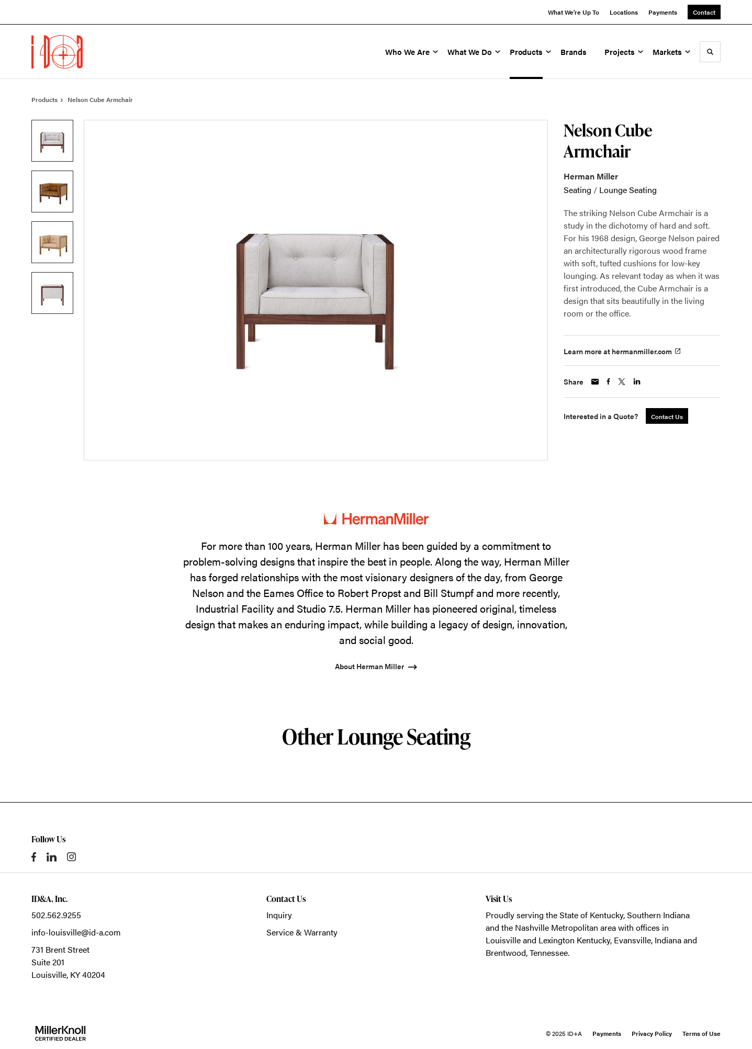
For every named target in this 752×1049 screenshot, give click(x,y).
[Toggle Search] (710, 51)
